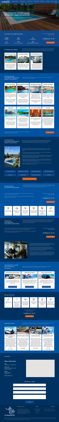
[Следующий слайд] (57, 15)
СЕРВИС (52, 1)
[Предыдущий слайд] (2, 15)
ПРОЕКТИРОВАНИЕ (22, 1)
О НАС (56, 1)
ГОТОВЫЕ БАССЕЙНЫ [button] (15, 1)
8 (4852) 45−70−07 (49, 39)
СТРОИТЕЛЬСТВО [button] (29, 1)
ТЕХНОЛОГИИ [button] (42, 1)
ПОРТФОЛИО (48, 1)
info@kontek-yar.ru (10, 375)
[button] (50, 43)
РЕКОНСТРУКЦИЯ (36, 1)
